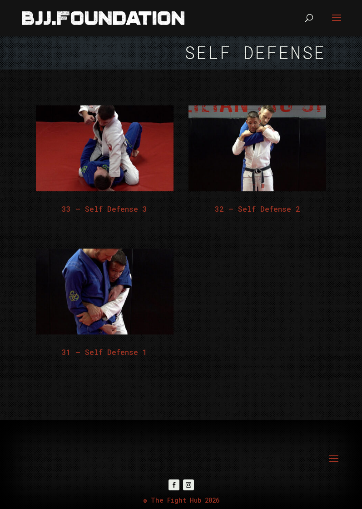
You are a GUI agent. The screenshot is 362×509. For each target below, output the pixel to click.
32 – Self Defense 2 (257, 209)
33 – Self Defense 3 (104, 209)
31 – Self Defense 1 (104, 352)
